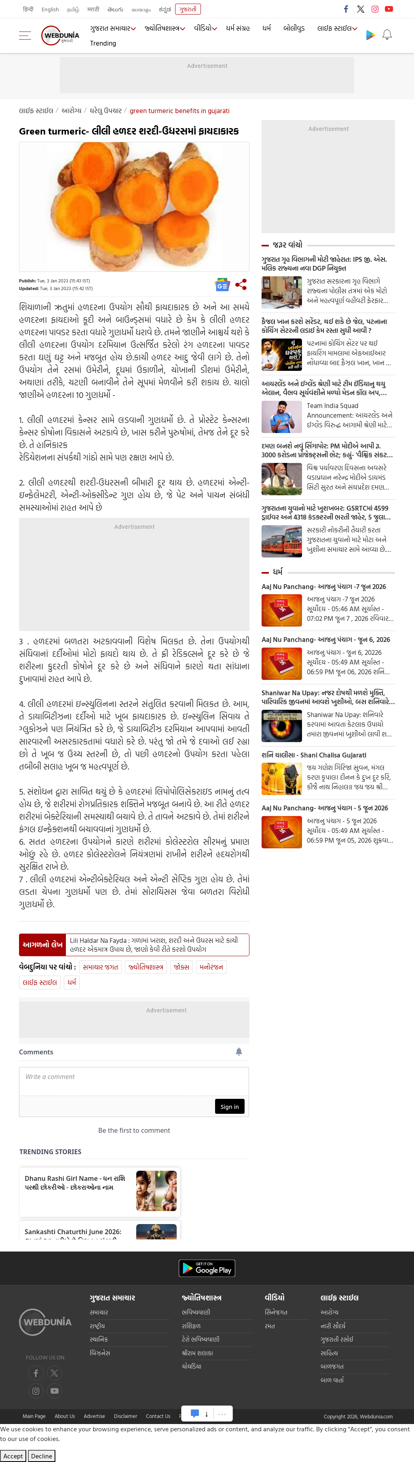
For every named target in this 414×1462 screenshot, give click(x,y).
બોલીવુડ (292, 29)
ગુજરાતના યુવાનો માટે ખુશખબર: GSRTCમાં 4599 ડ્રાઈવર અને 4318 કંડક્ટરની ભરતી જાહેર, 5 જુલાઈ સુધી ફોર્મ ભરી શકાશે (327, 518)
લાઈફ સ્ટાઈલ (331, 29)
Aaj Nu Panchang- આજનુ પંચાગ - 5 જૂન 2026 (328, 827)
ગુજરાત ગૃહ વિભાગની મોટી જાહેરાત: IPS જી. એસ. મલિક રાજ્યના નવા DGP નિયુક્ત (322, 264)
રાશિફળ (191, 1326)
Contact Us (158, 1416)
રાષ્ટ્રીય (97, 1326)
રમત (270, 1326)
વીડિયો (203, 29)
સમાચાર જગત (100, 967)
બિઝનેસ (100, 1353)
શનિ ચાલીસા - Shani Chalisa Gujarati (317, 773)
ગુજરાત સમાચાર (109, 29)
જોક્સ (181, 967)
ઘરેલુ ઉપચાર (106, 110)
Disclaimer (125, 1416)
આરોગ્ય (71, 110)
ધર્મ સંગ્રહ (239, 29)
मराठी (93, 9)
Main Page (34, 1416)
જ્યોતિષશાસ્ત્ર (161, 29)
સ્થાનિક (99, 1339)
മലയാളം (141, 9)
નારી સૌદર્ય (333, 1326)
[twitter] (54, 1373)
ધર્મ (266, 29)
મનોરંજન (211, 967)
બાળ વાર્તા (332, 1380)
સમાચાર (99, 1312)
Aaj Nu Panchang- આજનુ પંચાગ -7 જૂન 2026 (327, 593)
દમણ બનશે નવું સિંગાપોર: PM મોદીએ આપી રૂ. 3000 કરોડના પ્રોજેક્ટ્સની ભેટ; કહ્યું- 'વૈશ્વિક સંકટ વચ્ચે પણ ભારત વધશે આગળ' (326, 455)
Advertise (94, 1416)
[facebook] (36, 1373)
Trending (103, 42)
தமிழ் (73, 9)
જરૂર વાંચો (287, 244)
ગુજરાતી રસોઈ (337, 1339)
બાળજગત (332, 1366)
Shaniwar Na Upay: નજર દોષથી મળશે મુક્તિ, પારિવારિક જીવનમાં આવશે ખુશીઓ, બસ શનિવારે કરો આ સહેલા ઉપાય (326, 715)
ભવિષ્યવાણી (196, 1312)
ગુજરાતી (188, 9)
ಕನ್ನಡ (165, 9)
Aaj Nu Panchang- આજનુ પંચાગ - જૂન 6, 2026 (321, 651)
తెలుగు (115, 9)
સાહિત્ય (329, 1353)
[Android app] (207, 1268)
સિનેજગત (276, 1312)
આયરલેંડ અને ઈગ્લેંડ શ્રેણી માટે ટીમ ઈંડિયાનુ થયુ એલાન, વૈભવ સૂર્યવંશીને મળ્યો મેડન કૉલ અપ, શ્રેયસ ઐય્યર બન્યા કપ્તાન (324, 391)
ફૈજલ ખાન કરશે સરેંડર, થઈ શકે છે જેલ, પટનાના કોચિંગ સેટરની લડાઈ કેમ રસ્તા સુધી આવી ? (323, 328)
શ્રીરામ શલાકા (197, 1353)
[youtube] (36, 1391)
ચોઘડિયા (191, 1366)
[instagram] (54, 1391)
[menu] (27, 35)
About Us (65, 1416)
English (50, 9)
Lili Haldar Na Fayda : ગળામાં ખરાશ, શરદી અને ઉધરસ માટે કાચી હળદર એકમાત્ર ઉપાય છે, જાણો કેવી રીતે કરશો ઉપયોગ (154, 945)
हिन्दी (28, 9)
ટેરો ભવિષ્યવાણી (201, 1339)
